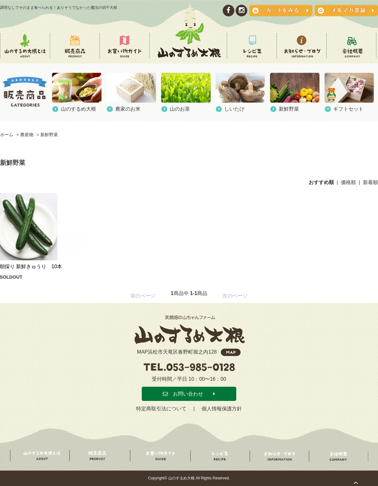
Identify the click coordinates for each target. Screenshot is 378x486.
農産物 (26, 134)
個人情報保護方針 (222, 408)
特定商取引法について (161, 408)
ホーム (6, 134)
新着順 (370, 182)
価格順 (348, 182)
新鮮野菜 (49, 134)
